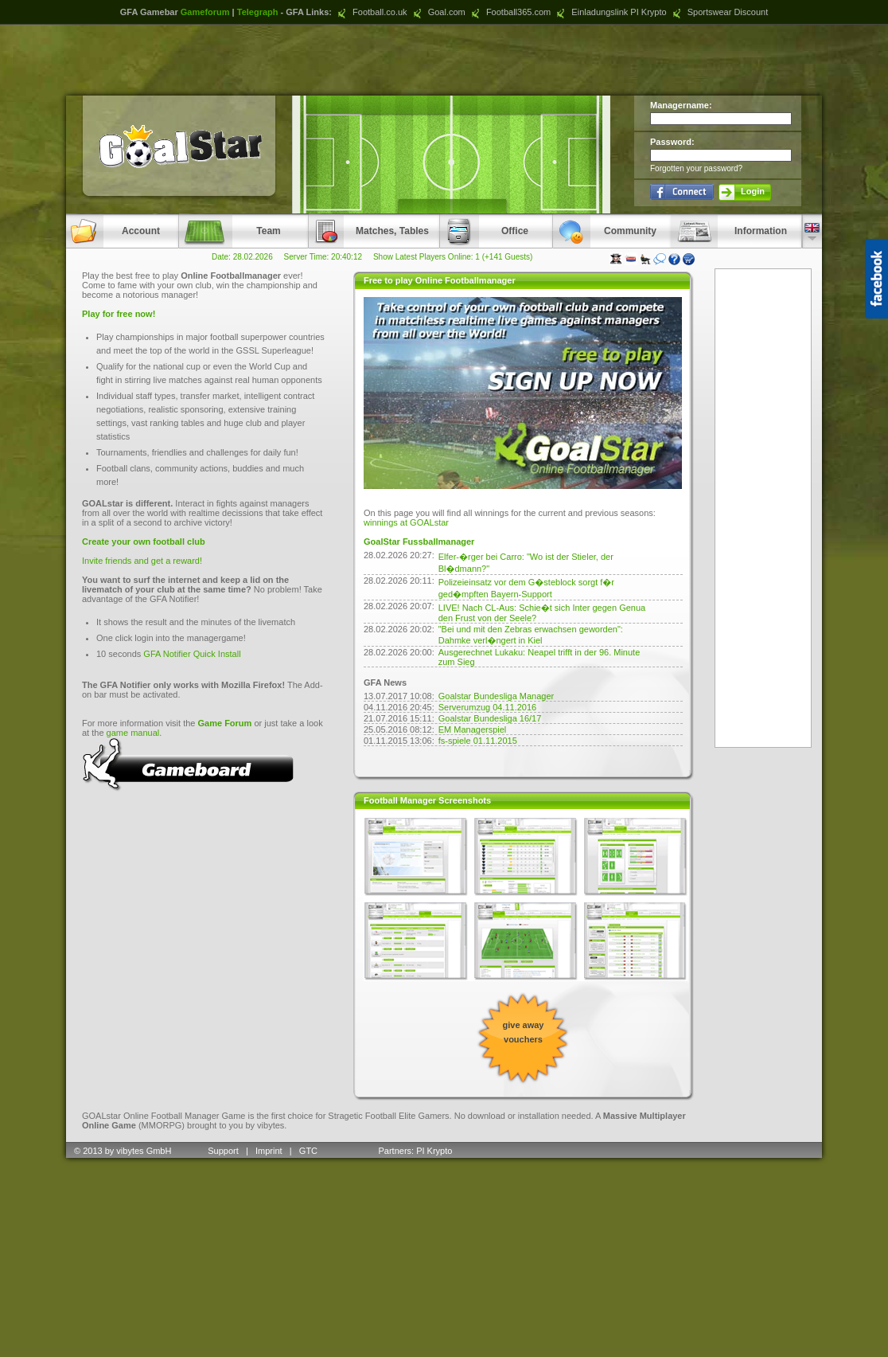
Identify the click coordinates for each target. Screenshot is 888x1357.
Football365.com (509, 12)
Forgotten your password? (696, 168)
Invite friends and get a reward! (142, 560)
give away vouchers (523, 1032)
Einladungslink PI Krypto (609, 12)
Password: (672, 142)
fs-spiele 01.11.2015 (477, 740)
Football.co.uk (370, 12)
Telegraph (257, 12)
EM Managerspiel (472, 729)
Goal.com (437, 12)
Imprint (268, 1151)
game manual (133, 732)
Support (223, 1151)
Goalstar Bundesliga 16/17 (490, 718)
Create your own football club (143, 541)
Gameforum (205, 12)
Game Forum (225, 723)
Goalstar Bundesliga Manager (496, 696)
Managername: (681, 105)
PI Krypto (434, 1151)
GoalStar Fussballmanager (419, 541)
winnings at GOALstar (406, 522)
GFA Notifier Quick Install (191, 654)
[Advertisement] (444, 60)
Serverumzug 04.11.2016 (487, 707)
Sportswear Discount (719, 12)
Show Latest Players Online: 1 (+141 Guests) (452, 256)
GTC (309, 1151)
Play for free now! (118, 314)
